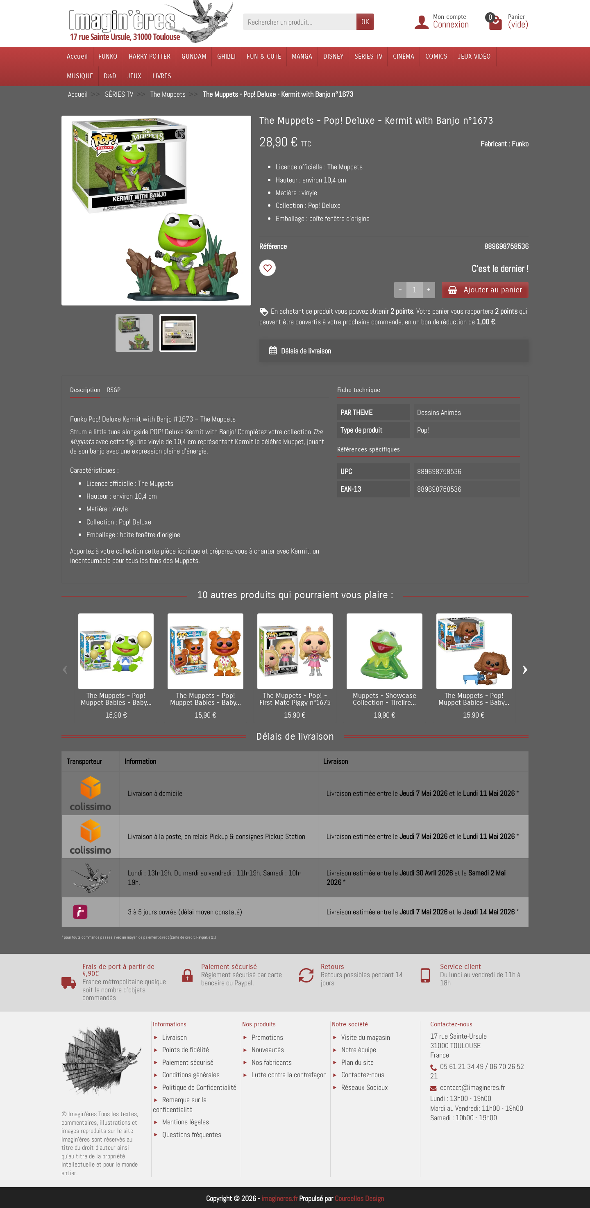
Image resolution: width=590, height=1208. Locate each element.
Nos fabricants (272, 1062)
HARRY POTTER (149, 56)
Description (85, 390)
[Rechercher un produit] (299, 22)
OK (365, 21)
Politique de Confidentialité (199, 1087)
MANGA (302, 56)
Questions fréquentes (191, 1134)
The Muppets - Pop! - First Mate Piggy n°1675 (295, 699)
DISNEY (333, 56)
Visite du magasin (365, 1037)
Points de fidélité (185, 1050)
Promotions (267, 1037)
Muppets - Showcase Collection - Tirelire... (384, 699)
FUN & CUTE (264, 56)
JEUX (134, 76)
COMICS (436, 56)
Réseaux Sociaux (364, 1087)
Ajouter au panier (485, 289)
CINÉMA (403, 56)
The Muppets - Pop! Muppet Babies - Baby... (116, 699)
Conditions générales (191, 1075)
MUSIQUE (80, 76)
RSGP (113, 390)
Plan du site (357, 1062)
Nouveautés (268, 1050)
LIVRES (161, 76)
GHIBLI (226, 56)
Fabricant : (495, 143)
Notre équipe (358, 1050)
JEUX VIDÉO (474, 56)
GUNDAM (194, 56)
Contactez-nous (362, 1075)
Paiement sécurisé (187, 1062)
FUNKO (108, 56)
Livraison (174, 1037)
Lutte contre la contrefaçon (289, 1075)
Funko (520, 143)
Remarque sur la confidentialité (179, 1105)
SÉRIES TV (368, 56)
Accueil (77, 56)
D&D (110, 76)
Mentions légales (185, 1122)
